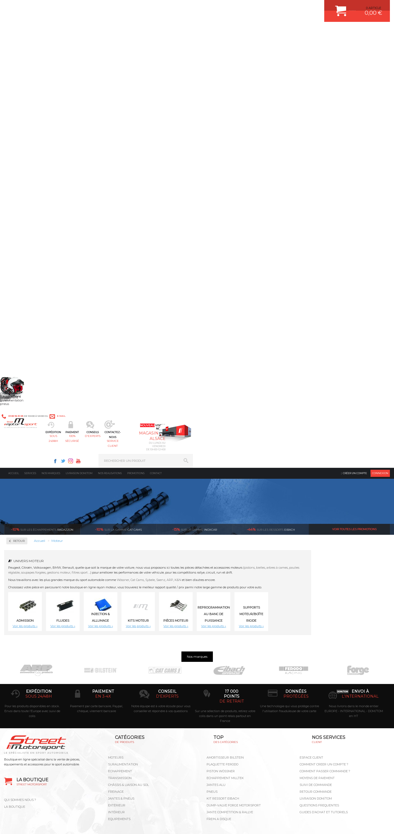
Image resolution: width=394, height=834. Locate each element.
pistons (328, 139)
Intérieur (116, 694)
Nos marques (51, 44)
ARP (248, 152)
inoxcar (194, 101)
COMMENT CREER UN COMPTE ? (324, 646)
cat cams (118, 101)
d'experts (181, 31)
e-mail (125, 7)
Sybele (229, 152)
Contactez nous (42, 767)
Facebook (252, 7)
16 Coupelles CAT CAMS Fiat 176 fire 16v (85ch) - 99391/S (211, 473)
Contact (156, 44)
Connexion (380, 44)
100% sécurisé (141, 31)
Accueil (13, 44)
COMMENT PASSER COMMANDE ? (325, 653)
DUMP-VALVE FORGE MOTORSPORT (234, 687)
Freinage (116, 674)
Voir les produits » (103, 198)
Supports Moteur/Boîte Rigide (330, 185)
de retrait (231, 583)
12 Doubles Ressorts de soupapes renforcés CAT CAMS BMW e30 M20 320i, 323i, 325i (311, 314)
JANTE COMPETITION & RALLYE (230, 694)
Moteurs (115, 640)
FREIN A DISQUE (219, 701)
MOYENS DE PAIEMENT (317, 660)
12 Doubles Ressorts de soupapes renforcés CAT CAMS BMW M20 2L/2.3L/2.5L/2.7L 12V (361, 314)
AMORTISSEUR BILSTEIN (225, 640)
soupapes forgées (112, 144)
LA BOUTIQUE (14, 689)
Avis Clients (367, 807)
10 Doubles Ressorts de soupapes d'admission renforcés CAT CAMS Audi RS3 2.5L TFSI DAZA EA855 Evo (162, 314)
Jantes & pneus (121, 681)
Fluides (19, 156)
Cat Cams (216, 152)
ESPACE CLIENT (311, 640)
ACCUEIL (5, 824)
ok (184, 740)
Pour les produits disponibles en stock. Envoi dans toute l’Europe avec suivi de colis (32, 593)
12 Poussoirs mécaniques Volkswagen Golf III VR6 (211, 394)
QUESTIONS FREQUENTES (319, 687)
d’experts (167, 578)
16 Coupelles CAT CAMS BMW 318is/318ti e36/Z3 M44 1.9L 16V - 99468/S (311, 394)
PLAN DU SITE (74, 824)
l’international (360, 578)
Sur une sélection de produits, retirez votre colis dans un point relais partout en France (225, 598)
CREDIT (90, 824)
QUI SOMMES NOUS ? (20, 682)
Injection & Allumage (32, 174)
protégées (296, 578)
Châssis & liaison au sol (128, 667)
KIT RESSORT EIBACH (223, 681)
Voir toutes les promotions (354, 101)
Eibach (271, 101)
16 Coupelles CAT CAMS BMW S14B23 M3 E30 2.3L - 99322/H (361, 394)
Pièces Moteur (26, 209)
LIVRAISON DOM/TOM (316, 681)
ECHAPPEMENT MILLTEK (225, 660)
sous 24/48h (102, 31)
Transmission (120, 660)
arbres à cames (356, 139)
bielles (339, 139)
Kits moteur (23, 191)
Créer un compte (355, 44)
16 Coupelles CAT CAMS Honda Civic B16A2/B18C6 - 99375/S (311, 473)
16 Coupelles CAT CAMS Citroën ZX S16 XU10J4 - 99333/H (161, 473)
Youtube (275, 7)
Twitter (260, 7)
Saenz (239, 152)
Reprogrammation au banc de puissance (41, 228)
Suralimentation (123, 646)
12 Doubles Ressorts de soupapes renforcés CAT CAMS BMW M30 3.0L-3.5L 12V (112, 394)
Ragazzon (42, 101)
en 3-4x (103, 578)
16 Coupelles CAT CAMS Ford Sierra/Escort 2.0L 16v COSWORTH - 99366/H (261, 473)
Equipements (119, 701)
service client (220, 31)
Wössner (202, 152)
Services (30, 44)
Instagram (267, 7)
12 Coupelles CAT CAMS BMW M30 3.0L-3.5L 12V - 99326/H (211, 314)
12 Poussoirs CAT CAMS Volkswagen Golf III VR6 (161, 394)
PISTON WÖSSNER (221, 653)
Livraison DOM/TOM (79, 44)
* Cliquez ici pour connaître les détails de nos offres (235, 745)
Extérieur (116, 687)
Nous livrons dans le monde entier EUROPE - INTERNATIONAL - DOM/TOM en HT (354, 593)
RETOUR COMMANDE (316, 674)
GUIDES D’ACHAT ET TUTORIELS (324, 694)
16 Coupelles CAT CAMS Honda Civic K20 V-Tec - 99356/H (361, 473)
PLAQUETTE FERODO (222, 646)
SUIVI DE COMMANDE (316, 667)
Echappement (120, 653)
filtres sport (158, 144)
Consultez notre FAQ (53, 781)
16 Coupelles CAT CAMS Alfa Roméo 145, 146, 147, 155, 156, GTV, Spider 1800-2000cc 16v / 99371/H (261, 394)
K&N (256, 152)
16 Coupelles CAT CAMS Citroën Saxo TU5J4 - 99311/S (112, 473)
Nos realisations (110, 44)
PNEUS (212, 674)
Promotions (135, 44)
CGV (60, 824)
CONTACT (20, 824)
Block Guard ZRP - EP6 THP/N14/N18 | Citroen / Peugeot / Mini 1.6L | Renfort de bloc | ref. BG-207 (111, 314)
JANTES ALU (216, 667)
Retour (97, 112)
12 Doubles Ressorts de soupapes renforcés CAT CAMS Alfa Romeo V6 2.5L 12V (261, 314)
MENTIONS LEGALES (41, 824)
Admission (21, 139)
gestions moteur (137, 144)
